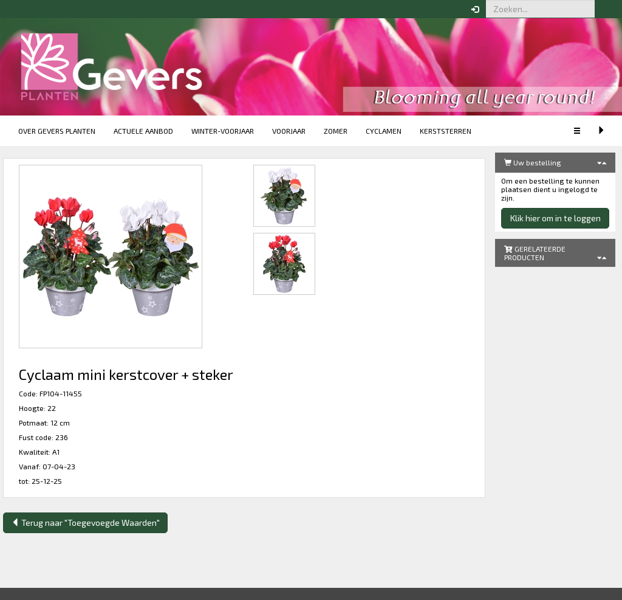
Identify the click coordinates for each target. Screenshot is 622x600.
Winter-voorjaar (222, 130)
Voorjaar (289, 130)
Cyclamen (384, 130)
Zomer (335, 130)
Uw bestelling (532, 162)
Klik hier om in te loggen (555, 218)
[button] (604, 9)
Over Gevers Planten (56, 130)
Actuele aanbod (143, 130)
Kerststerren (445, 130)
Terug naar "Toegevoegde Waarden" (85, 522)
